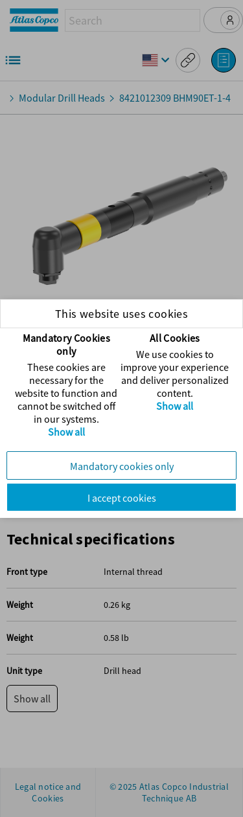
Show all (66, 431)
